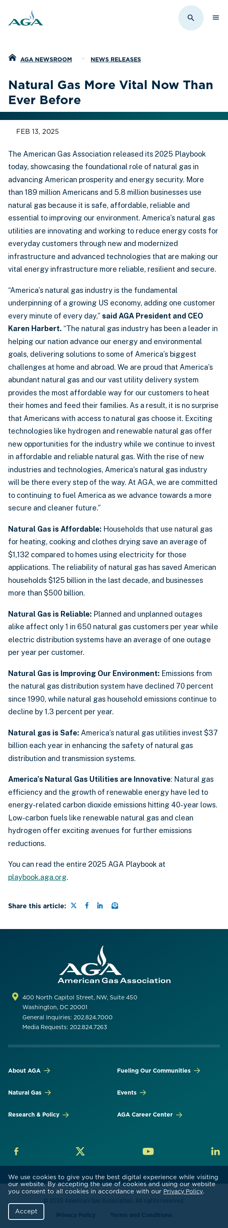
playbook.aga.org (37, 877)
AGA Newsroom (46, 59)
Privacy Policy (183, 1191)
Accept (26, 1211)
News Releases (116, 59)
